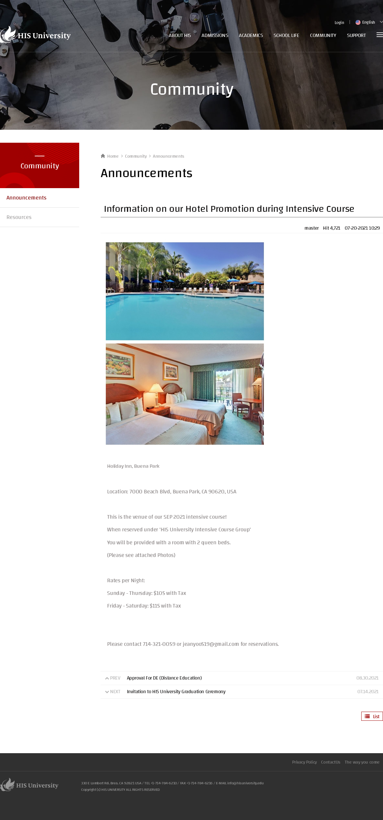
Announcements (26, 198)
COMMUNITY (323, 35)
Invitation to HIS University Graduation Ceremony (176, 691)
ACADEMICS (251, 35)
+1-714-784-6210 (164, 783)
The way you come (362, 762)
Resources (18, 217)
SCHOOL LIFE (286, 35)
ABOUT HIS (180, 35)
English (365, 22)
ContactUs (330, 762)
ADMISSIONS (215, 35)
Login (339, 23)
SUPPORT (356, 35)
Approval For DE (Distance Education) (164, 678)
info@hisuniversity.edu (245, 783)
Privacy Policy (304, 762)
